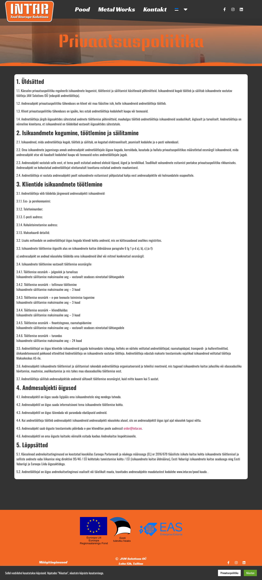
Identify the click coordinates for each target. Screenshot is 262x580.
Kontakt (155, 9)
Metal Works (116, 9)
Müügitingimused (53, 562)
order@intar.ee (133, 428)
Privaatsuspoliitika (229, 573)
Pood (82, 9)
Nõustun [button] (250, 573)
